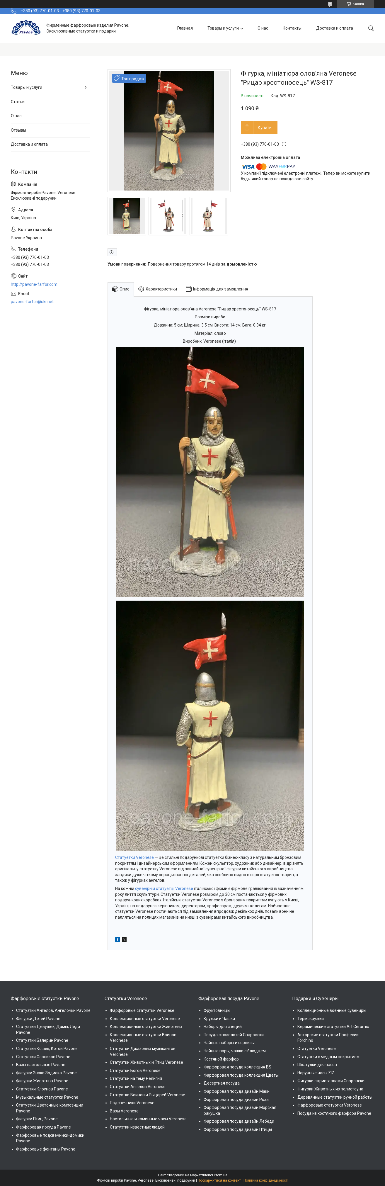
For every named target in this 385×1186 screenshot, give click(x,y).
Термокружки (310, 1018)
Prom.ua (220, 1175)
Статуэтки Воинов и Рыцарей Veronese (147, 1094)
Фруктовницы (217, 1010)
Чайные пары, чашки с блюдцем (235, 1051)
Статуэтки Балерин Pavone (42, 1040)
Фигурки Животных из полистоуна (330, 1089)
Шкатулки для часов (317, 1064)
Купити (265, 127)
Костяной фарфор (221, 1059)
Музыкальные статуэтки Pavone (47, 1097)
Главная (185, 28)
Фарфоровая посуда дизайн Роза (236, 1099)
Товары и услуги (223, 28)
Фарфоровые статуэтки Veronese (142, 1010)
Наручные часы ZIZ (315, 1073)
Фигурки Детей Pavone (38, 1018)
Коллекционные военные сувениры (331, 1010)
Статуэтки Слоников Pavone (43, 1056)
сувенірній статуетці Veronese (164, 888)
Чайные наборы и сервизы (229, 1042)
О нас (263, 28)
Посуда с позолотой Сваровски (234, 1034)
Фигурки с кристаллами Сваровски (330, 1080)
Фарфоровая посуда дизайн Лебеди (239, 1121)
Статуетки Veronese (134, 857)
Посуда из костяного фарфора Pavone (334, 1113)
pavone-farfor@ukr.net (32, 301)
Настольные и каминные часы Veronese (148, 1119)
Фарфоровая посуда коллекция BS (237, 1067)
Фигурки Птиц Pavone (37, 1119)
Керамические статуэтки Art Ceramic (333, 1026)
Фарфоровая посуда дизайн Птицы (238, 1129)
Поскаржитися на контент (219, 1180)
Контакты (292, 28)
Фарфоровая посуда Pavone (43, 1127)
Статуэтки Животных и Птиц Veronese (146, 1062)
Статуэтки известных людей (137, 1127)
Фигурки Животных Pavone (42, 1080)
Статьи (18, 101)
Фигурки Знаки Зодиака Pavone (46, 1073)
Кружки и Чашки (219, 1018)
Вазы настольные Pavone (40, 1064)
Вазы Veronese (124, 1111)
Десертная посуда (222, 1083)
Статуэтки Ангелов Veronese (138, 1086)
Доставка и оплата (334, 28)
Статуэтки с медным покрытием (328, 1056)
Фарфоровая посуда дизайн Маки (237, 1091)
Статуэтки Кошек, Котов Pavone (47, 1048)
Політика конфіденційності (265, 1180)
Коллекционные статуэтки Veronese (145, 1018)
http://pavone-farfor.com (34, 284)
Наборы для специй (223, 1026)
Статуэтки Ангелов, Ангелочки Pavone (53, 1010)
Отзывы (18, 130)
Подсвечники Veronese (132, 1102)
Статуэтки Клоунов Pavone (42, 1089)
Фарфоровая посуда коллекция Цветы (241, 1075)
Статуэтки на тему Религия (136, 1078)
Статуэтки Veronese (316, 1048)
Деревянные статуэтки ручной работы (334, 1097)
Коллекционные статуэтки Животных (146, 1026)
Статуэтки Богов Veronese (135, 1070)
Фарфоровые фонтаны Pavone (45, 1149)
